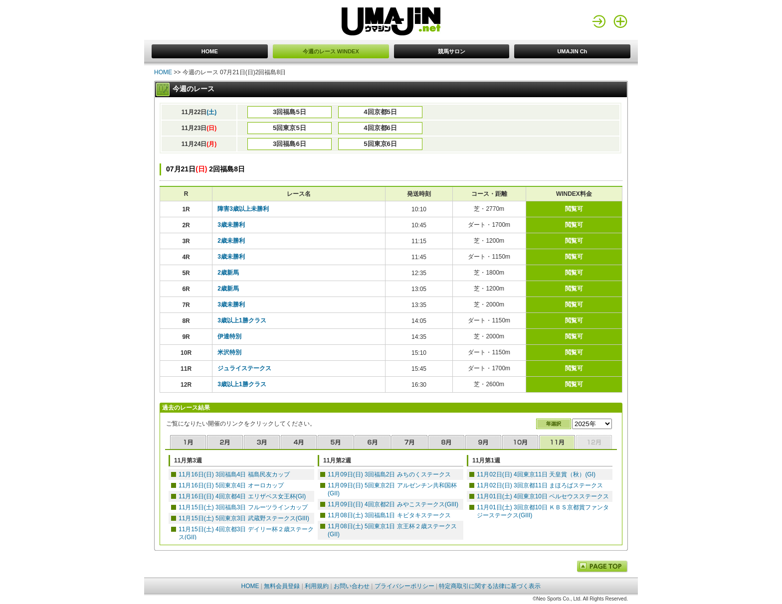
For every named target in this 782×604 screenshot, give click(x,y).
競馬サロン (451, 51)
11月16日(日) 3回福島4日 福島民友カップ (234, 474)
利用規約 (317, 586)
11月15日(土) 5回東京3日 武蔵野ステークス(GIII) (244, 518)
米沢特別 (229, 352)
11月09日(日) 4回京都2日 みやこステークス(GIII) (393, 504)
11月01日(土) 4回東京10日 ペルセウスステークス (543, 496)
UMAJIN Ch (572, 51)
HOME (209, 51)
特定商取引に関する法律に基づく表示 (490, 586)
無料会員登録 (282, 586)
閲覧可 (574, 208)
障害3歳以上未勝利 (243, 208)
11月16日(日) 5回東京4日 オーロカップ (231, 485)
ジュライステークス (244, 368)
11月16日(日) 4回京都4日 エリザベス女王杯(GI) (242, 496)
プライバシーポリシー (404, 586)
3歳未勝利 (231, 224)
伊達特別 (229, 336)
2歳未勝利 (231, 240)
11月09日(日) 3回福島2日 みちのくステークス (389, 474)
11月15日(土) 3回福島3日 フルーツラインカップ (243, 507)
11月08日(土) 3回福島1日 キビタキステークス (389, 515)
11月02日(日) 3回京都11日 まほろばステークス (540, 485)
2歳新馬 (228, 272)
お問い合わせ (352, 586)
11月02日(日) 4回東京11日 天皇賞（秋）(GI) (536, 474)
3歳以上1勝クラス (241, 320)
